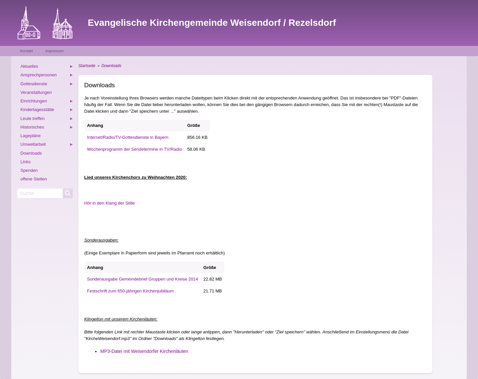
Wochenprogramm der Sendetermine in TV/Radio (134, 149)
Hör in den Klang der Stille (109, 203)
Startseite (86, 65)
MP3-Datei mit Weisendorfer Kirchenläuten (144, 351)
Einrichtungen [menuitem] (47, 101)
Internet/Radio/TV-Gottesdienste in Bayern (127, 137)
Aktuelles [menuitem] (47, 67)
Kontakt (26, 51)
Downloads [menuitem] (31, 153)
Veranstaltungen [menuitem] (36, 92)
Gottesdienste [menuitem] (47, 84)
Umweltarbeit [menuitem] (47, 145)
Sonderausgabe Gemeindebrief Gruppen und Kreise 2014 (142, 279)
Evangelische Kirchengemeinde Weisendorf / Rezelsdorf (212, 23)
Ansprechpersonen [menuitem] (47, 75)
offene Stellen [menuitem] (33, 178)
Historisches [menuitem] (47, 128)
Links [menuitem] (25, 161)
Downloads (111, 65)
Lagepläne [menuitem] (30, 135)
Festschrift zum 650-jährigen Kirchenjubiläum (130, 290)
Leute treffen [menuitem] (47, 119)
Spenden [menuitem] (29, 170)
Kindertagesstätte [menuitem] (47, 110)
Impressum (54, 51)
